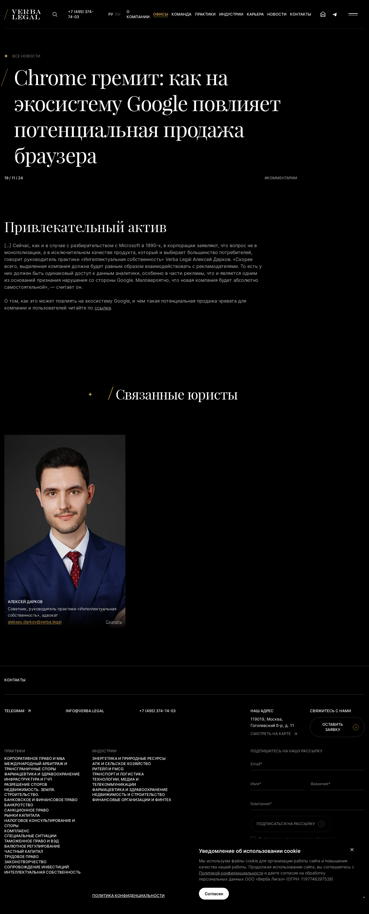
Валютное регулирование (32, 846)
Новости (277, 14)
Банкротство (18, 805)
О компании (138, 14)
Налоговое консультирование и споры (39, 823)
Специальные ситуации (30, 835)
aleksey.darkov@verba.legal (34, 621)
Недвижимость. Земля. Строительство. (29, 792)
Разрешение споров (25, 784)
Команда (181, 14)
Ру (110, 14)
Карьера (255, 14)
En (118, 14)
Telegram (17, 710)
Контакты (300, 14)
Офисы (160, 14)
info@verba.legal (85, 710)
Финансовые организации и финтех (131, 799)
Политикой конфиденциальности (231, 872)
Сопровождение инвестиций (36, 867)
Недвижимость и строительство (128, 794)
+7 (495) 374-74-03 (157, 710)
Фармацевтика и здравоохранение (42, 774)
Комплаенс (16, 831)
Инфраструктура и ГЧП (28, 779)
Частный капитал (23, 851)
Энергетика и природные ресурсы (128, 758)
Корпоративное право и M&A (34, 758)
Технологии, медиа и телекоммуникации (115, 782)
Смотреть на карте (274, 733)
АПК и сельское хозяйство (121, 763)
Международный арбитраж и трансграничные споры (35, 766)
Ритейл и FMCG (108, 768)
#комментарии (281, 178)
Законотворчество (25, 861)
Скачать (114, 621)
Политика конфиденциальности (128, 895)
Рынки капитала (22, 815)
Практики (205, 14)
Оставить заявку (340, 727)
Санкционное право (26, 810)
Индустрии (231, 14)
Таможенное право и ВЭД (31, 841)
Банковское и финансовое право (41, 799)
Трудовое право (21, 856)
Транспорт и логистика (118, 774)
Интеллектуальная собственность (42, 872)
